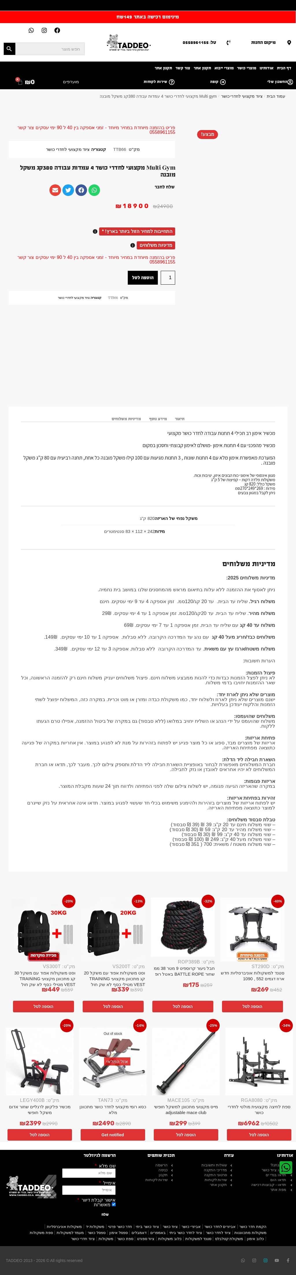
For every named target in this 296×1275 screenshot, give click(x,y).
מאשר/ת (102, 1204)
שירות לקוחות (155, 81)
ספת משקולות (41, 1232)
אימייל (108, 1183)
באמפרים (158, 1232)
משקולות (106, 1239)
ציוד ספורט (146, 1239)
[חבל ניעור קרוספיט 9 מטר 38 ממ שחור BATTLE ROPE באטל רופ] (183, 927)
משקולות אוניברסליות (64, 1226)
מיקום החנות (263, 42)
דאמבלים (139, 1232)
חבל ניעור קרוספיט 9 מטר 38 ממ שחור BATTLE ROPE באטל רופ (184, 971)
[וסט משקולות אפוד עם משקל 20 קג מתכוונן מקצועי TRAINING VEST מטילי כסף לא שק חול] (113, 929)
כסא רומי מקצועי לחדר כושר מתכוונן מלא (113, 1109)
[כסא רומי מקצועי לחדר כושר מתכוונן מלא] (113, 1061)
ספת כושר (125, 1239)
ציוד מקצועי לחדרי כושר (242, 96)
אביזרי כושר (191, 1226)
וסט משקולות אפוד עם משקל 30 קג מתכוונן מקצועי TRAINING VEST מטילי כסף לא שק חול (44, 978)
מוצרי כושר (246, 68)
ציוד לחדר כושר (218, 1232)
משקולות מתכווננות (250, 1232)
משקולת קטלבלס (229, 1239)
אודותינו (266, 68)
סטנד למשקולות (198, 1239)
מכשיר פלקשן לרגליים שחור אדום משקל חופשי (40, 1109)
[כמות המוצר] (168, 278)
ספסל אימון (118, 1232)
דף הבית (284, 68)
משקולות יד (95, 1226)
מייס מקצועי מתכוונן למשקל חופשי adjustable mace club (186, 1109)
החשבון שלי (277, 81)
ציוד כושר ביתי (147, 1226)
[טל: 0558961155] (228, 42)
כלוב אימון (255, 1239)
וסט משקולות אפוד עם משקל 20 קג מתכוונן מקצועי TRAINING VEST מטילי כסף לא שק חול (114, 978)
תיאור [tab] (179, 418)
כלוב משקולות (170, 1239)
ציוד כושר (170, 1226)
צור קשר (182, 68)
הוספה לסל (142, 277)
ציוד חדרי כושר (83, 1239)
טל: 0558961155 (199, 42)
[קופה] (223, 82)
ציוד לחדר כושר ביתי (185, 1232)
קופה (214, 81)
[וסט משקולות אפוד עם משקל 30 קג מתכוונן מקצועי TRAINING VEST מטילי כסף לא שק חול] (43, 929)
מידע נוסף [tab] (158, 418)
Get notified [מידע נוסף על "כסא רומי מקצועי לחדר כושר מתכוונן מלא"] (112, 1135)
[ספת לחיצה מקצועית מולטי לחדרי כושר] (259, 1061)
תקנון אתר (202, 68)
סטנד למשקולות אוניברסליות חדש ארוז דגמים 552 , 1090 (252, 975)
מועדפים (71, 81)
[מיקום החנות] (289, 42)
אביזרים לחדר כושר (220, 1226)
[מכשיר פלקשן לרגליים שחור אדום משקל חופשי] (39, 1061)
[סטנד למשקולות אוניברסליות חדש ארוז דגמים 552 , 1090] (252, 929)
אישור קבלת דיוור (97, 1200)
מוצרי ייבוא (224, 68)
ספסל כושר (97, 1232)
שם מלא (107, 1166)
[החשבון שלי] (290, 82)
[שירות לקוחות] (172, 82)
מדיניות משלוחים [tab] (126, 418)
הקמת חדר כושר (252, 1226)
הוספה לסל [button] (252, 1006)
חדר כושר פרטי (120, 1226)
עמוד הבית (276, 96)
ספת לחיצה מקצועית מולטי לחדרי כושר (259, 1109)
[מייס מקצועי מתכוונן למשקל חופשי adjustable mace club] (186, 1061)
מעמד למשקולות (70, 1232)
